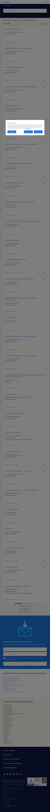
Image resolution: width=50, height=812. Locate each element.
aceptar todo (38, 131)
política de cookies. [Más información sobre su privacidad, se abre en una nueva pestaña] (27, 128)
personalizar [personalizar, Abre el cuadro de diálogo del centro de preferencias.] (12, 131)
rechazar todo (28, 131)
